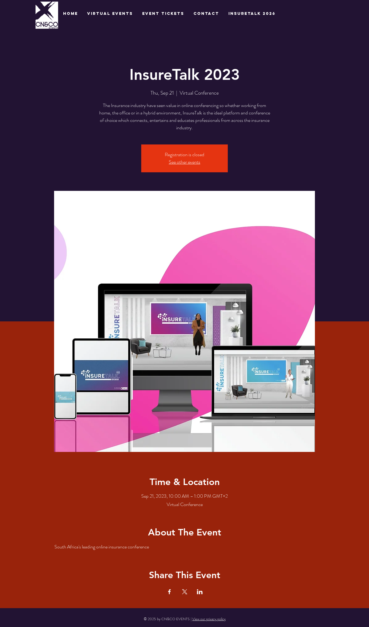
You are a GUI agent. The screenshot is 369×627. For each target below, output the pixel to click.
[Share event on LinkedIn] (200, 591)
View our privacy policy (209, 619)
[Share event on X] (185, 591)
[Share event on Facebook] (169, 591)
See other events (184, 161)
